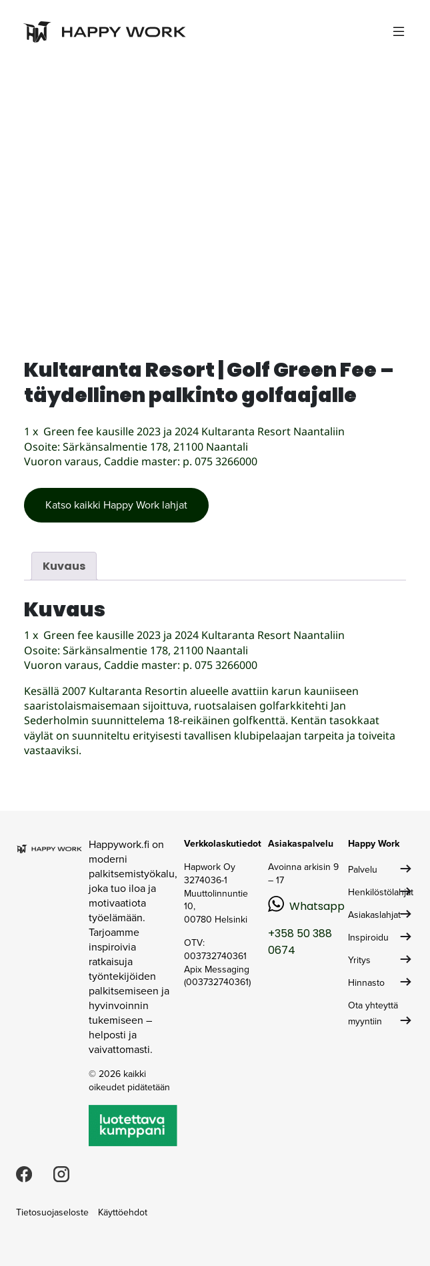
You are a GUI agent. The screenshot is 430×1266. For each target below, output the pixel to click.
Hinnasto (366, 983)
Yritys (359, 960)
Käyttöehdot (122, 1212)
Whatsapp (317, 906)
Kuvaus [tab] (64, 566)
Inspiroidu (368, 938)
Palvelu (362, 870)
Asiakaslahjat (374, 915)
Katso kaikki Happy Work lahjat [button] (116, 505)
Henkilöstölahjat (380, 892)
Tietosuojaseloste (52, 1212)
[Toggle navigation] (399, 31)
